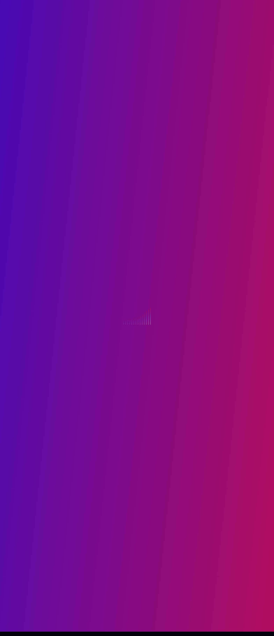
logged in (105, 582)
